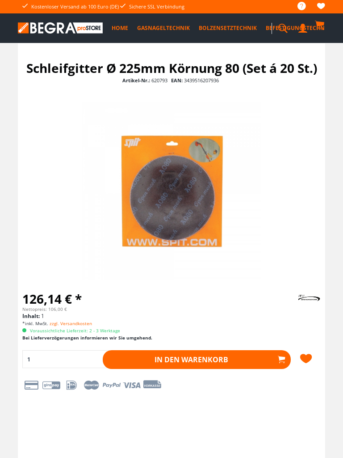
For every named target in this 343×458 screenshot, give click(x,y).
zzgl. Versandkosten (71, 323)
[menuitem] (297, 6)
